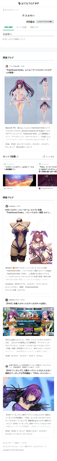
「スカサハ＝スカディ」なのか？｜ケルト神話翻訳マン (19, 168)
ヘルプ (21, 446)
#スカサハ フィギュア (13, 434)
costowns (12, 206)
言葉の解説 (8, 27)
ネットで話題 (21, 27)
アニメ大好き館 (14, 66)
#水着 (7, 356)
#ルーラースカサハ (24, 144)
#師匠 (21, 287)
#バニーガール (41, 284)
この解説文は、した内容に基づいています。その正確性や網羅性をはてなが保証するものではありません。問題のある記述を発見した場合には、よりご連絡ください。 (14, 39)
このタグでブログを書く (45, 22)
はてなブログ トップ (10, 10)
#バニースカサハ (11, 287)
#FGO (13, 144)
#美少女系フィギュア (24, 147)
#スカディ (45, 144)
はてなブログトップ (39, 446)
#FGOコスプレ (20, 284)
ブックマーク (9, 164)
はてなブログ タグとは (10, 446)
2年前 (18, 206)
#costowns (9, 284)
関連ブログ (34, 27)
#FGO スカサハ (32, 431)
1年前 (22, 66)
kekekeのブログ (14, 300)
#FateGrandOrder (31, 287)
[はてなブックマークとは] (17, 156)
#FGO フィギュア (18, 431)
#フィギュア (10, 147)
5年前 (38, 367)
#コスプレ (21, 290)
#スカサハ (37, 144)
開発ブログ (28, 446)
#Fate (7, 144)
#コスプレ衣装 (10, 290)
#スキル (40, 356)
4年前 (23, 300)
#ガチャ (32, 356)
